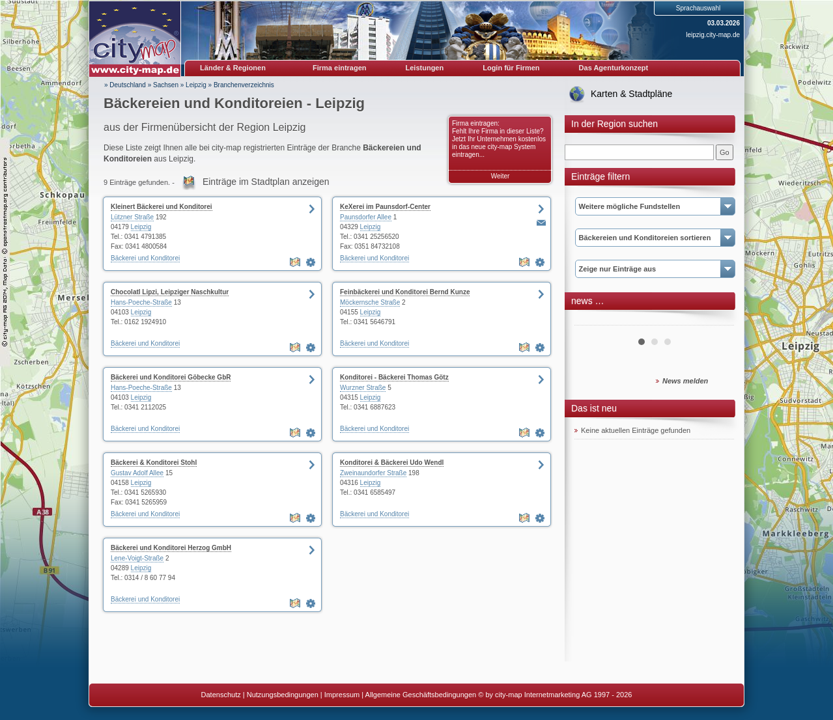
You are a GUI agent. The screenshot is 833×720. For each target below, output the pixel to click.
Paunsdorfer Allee (365, 217)
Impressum (342, 695)
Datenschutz (221, 695)
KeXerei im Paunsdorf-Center (385, 206)
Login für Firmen (511, 68)
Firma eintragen (340, 68)
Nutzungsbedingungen (282, 695)
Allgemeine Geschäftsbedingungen (421, 695)
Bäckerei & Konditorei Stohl (154, 462)
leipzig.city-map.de (713, 34)
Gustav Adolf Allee (137, 473)
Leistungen (425, 68)
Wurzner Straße (363, 387)
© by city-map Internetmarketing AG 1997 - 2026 (555, 695)
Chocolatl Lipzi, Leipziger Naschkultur (170, 292)
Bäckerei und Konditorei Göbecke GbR (171, 377)
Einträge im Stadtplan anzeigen (266, 181)
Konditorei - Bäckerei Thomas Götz (394, 377)
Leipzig (196, 85)
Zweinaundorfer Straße (373, 473)
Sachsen (165, 85)
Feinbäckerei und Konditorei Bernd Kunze (405, 292)
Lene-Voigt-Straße (137, 558)
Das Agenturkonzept (614, 68)
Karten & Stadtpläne (631, 94)
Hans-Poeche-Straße (141, 302)
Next (717, 320)
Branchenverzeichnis (244, 85)
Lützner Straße (132, 217)
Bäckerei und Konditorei (145, 258)
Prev (591, 320)
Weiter (500, 176)
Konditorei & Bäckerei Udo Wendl (392, 462)
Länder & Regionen (233, 68)
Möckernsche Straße (370, 302)
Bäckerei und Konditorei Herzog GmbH (171, 547)
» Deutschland (125, 85)
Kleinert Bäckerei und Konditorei (161, 206)
